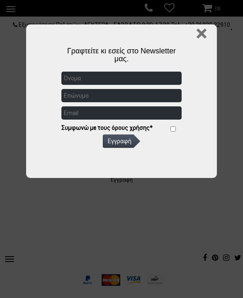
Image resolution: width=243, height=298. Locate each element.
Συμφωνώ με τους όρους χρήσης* (107, 128)
